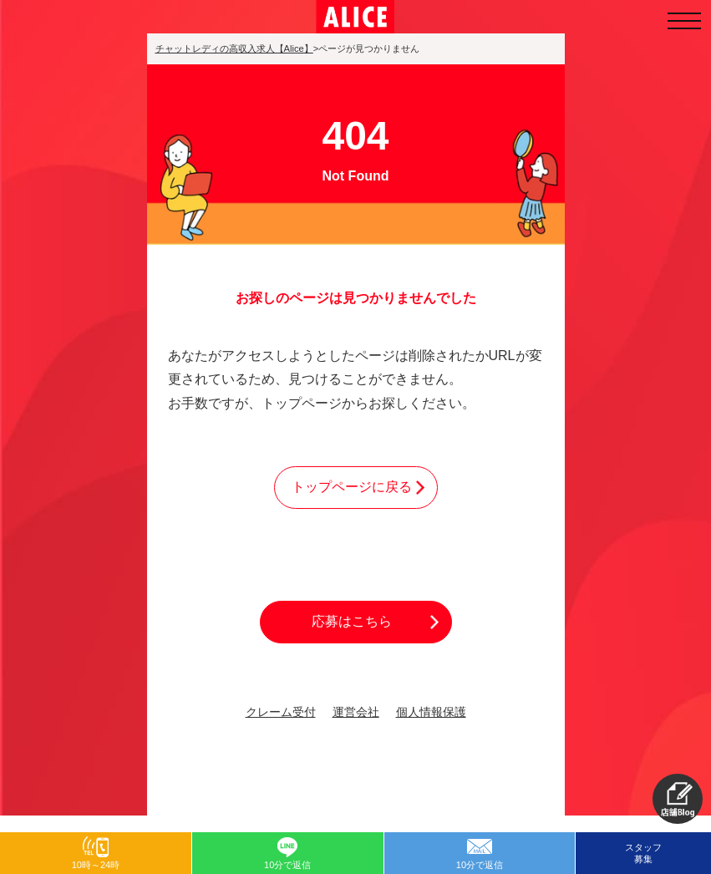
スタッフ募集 (643, 853)
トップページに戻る (352, 487)
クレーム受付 (281, 712)
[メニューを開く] (684, 21)
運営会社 (356, 712)
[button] (678, 799)
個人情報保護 (431, 712)
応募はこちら (352, 621)
